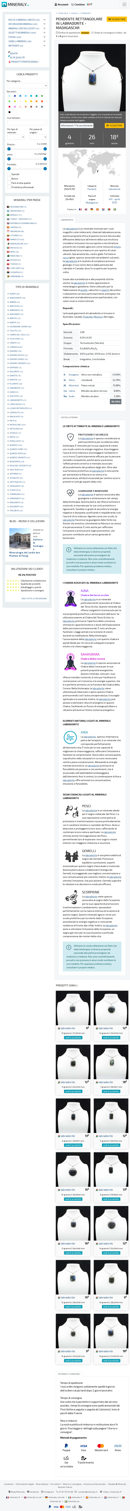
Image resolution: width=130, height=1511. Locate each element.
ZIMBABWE (16, 276)
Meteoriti (15, 45)
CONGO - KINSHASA (20, 219)
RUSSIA (15, 260)
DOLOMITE (16, 371)
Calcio (72, 390)
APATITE (15, 318)
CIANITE (15, 342)
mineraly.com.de (55, 1497)
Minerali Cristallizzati (23, 28)
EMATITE (15, 375)
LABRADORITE (18, 400)
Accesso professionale (95, 1484)
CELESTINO (16, 338)
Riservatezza (42, 1484)
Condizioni (9, 1484)
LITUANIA (16, 235)
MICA (13, 420)
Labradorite (114, 189)
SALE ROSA (16, 469)
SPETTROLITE (17, 482)
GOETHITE (16, 396)
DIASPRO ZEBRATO (20, 363)
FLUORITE (16, 383)
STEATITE (15, 490)
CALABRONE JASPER (20, 326)
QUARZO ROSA (18, 453)
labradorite (66, 1028)
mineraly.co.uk (33, 1497)
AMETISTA (16, 306)
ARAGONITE (16, 502)
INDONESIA (17, 231)
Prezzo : (11, 144)
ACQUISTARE (116, 19)
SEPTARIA (15, 473)
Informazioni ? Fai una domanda (77, 125)
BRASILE (16, 215)
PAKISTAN (16, 256)
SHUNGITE (16, 478)
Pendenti (86, 13)
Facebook (33, 1492)
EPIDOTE (15, 379)
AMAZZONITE (17, 297)
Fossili (14, 37)
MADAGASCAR (19, 243)
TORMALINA (17, 494)
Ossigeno (74, 374)
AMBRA (15, 302)
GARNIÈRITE (17, 388)
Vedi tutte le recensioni (34, 598)
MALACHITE (16, 416)
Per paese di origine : (36, 131)
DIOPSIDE (15, 367)
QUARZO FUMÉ (18, 449)
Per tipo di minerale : (12, 131)
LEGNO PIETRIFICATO (21, 408)
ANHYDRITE (16, 314)
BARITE (15, 322)
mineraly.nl (111, 1497)
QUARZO (16, 445)
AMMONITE (16, 310)
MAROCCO (17, 239)
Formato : (12, 164)
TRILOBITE (16, 510)
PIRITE (14, 437)
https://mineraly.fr (112, 1492)
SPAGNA (15, 227)
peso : (10, 154)
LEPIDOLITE (16, 412)
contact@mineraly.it (88, 1492)
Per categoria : (14, 81)
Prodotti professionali (23, 61)
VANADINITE (17, 498)
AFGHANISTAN (18, 206)
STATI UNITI (17, 268)
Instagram (47, 1492)
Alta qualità (16, 57)
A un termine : (14, 118)
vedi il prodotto (73, 1037)
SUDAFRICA (16, 272)
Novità (13, 53)
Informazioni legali (25, 1484)
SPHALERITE (17, 486)
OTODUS (15, 433)
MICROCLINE (18, 424)
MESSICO (16, 247)
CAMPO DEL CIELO (19, 334)
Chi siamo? (55, 1484)
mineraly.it (75, 1497)
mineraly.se (72, 1501)
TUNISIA (15, 264)
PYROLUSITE (17, 441)
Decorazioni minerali (22, 23)
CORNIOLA (16, 347)
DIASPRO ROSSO (19, 355)
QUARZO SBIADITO (20, 457)
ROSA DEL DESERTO (20, 465)
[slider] (9, 149)
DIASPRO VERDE (19, 359)
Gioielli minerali (19, 41)
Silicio (72, 380)
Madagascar (92, 202)
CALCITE (15, 330)
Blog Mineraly (16, 1492)
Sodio (72, 396)
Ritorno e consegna (72, 1484)
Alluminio (74, 385)
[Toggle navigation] (124, 4)
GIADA (14, 392)
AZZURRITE (16, 506)
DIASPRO (15, 351)
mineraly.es (93, 1497)
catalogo (63, 13)
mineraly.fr (13, 1497)
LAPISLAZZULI (17, 404)
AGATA (14, 293)
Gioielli (75, 13)
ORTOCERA (16, 428)
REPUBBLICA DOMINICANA (23, 223)
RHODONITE (17, 461)
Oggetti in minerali (22, 32)
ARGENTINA (17, 211)
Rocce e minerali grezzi (24, 19)
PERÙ (14, 251)
